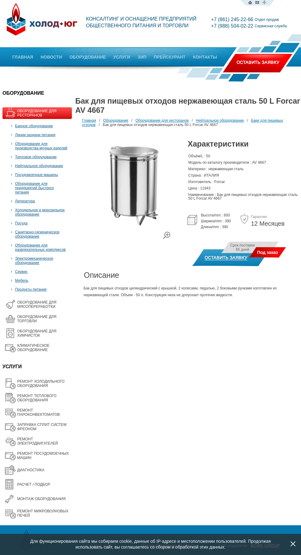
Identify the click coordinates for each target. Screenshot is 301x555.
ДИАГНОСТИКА (30, 470)
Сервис (21, 272)
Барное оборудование (34, 126)
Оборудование (115, 120)
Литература (25, 201)
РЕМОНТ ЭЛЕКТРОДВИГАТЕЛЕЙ (37, 441)
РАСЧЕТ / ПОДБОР (33, 484)
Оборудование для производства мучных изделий (41, 146)
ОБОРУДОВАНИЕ (87, 57)
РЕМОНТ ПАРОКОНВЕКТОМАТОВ (38, 412)
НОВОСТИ (51, 57)
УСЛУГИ (121, 57)
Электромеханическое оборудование (34, 260)
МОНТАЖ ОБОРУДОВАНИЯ (41, 499)
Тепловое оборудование (36, 157)
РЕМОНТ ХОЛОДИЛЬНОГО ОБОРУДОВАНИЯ (40, 383)
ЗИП (142, 57)
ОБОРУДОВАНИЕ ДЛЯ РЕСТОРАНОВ (37, 113)
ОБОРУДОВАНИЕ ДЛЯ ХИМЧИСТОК (37, 333)
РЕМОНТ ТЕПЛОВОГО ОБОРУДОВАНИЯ (37, 398)
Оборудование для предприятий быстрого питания (34, 188)
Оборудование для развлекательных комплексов (40, 247)
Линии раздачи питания (35, 135)
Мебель (21, 280)
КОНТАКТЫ (205, 57)
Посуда (21, 223)
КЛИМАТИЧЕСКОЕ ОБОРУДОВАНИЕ (33, 347)
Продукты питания (31, 289)
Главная (89, 120)
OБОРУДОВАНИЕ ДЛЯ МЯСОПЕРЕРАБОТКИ (37, 304)
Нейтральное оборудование (39, 166)
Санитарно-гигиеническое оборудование (37, 234)
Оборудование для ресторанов (162, 120)
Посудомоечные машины (36, 175)
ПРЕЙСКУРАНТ (170, 57)
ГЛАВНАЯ (22, 57)
